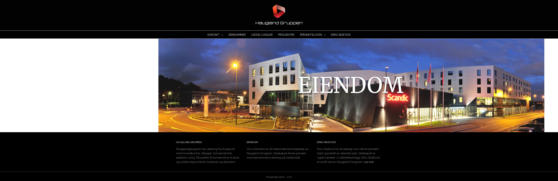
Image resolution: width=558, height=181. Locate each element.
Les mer (369, 161)
